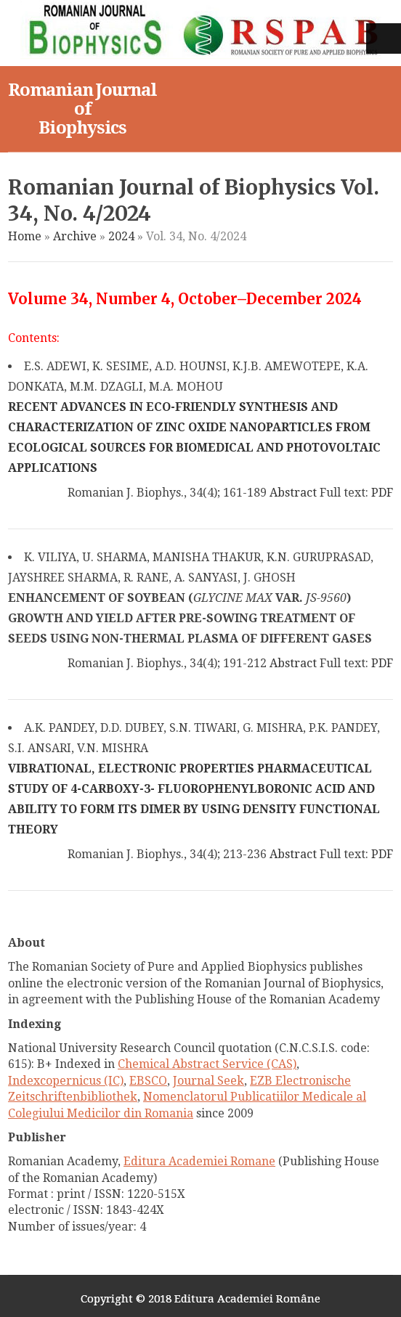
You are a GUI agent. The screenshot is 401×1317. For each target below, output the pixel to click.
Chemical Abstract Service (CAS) (207, 1064)
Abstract (293, 493)
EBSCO (148, 1081)
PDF (382, 493)
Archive (75, 236)
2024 (121, 236)
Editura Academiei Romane (199, 1161)
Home (24, 236)
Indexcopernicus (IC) (65, 1081)
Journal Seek (208, 1081)
